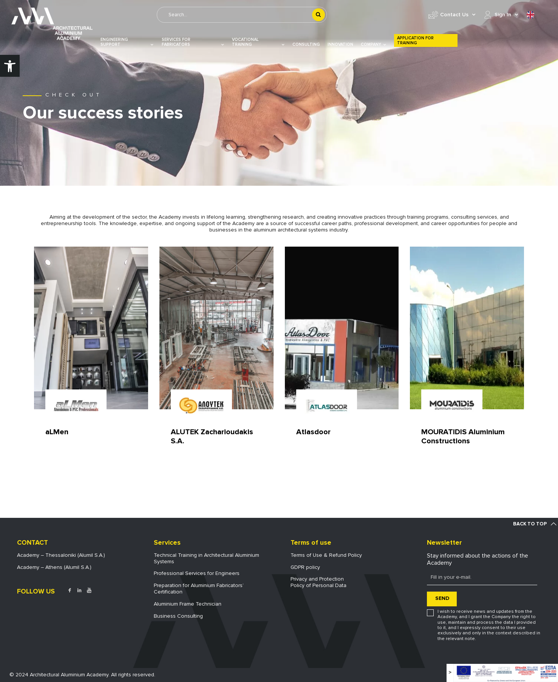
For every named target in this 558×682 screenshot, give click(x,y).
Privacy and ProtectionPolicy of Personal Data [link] (318, 582)
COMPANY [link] (373, 44)
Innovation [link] (340, 44)
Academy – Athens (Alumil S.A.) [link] (54, 567)
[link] (10, 66)
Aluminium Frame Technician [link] (187, 604)
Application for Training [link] (415, 40)
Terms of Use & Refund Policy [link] (326, 555)
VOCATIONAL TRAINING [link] (258, 42)
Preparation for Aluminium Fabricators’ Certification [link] (199, 588)
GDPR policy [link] (305, 567)
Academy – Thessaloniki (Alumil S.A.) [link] (61, 555)
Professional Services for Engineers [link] (197, 573)
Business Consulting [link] (178, 616)
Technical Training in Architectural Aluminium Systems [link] (206, 558)
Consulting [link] (306, 44)
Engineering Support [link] (127, 42)
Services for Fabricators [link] (193, 42)
